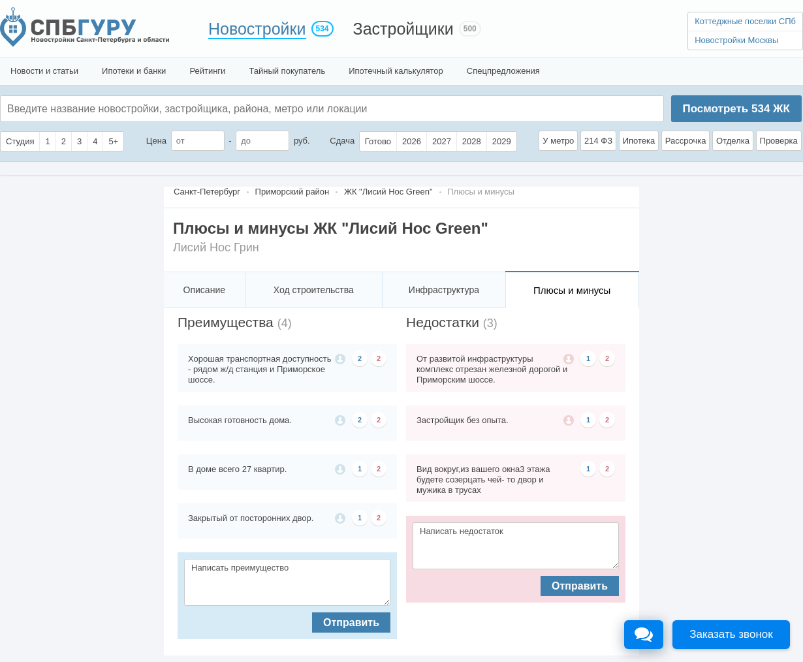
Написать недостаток (516, 545)
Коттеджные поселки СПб (745, 21)
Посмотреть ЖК (735, 108)
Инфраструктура (444, 290)
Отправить (351, 622)
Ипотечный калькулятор (396, 71)
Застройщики (403, 29)
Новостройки (257, 29)
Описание (204, 290)
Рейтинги (207, 71)
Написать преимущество (287, 582)
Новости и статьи (44, 71)
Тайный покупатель (287, 71)
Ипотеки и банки (134, 71)
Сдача (342, 141)
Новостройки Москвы (736, 40)
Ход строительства (314, 290)
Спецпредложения (503, 71)
